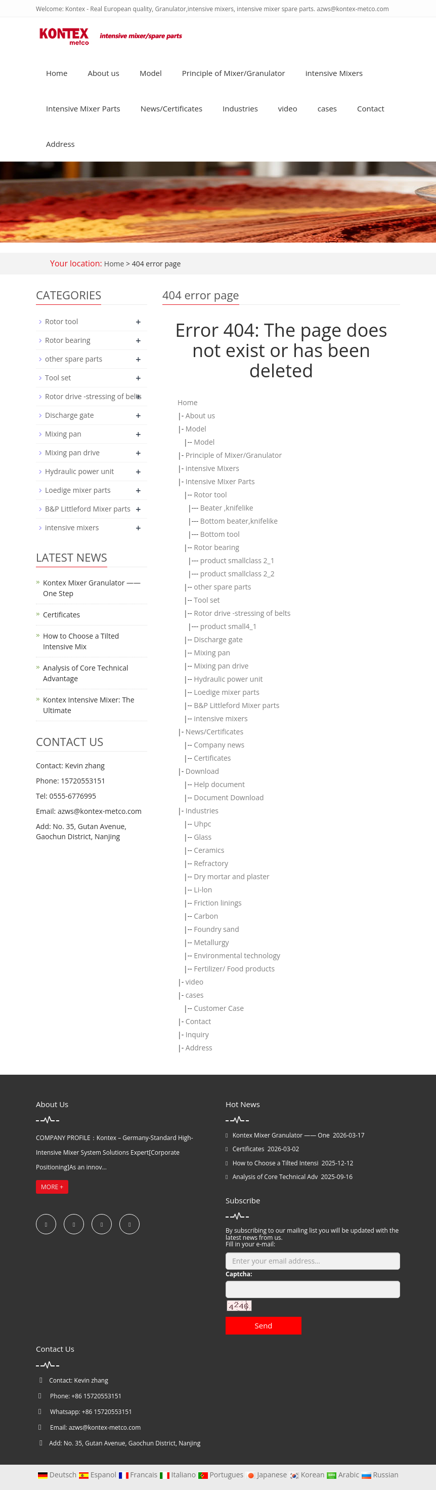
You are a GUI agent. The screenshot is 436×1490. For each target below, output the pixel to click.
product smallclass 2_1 (237, 560)
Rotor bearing (216, 547)
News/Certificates (171, 108)
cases (327, 108)
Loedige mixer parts (226, 692)
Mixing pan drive (221, 666)
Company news (219, 745)
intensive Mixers (334, 73)
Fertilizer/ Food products (234, 968)
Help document (219, 784)
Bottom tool (220, 534)
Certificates (212, 758)
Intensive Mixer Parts (83, 108)
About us (103, 73)
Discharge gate (218, 639)
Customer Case (219, 1008)
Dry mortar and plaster (231, 876)
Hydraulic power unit (228, 679)
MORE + (52, 1187)
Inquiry (197, 1034)
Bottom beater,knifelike (239, 521)
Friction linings (217, 903)
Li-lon (203, 889)
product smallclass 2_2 (237, 573)
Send (263, 1325)
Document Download (229, 797)
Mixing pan (212, 652)
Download (202, 771)
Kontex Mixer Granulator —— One (281, 1135)
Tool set (207, 600)
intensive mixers (220, 718)
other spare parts (222, 587)
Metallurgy (211, 942)
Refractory (211, 863)
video (287, 108)
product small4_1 (228, 626)
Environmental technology (237, 955)
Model (151, 73)
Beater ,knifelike (226, 508)
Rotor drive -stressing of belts (242, 613)
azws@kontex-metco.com (105, 1427)
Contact (370, 108)
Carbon (206, 916)
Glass (202, 837)
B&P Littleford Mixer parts (236, 705)
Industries (240, 108)
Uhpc (202, 824)
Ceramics (209, 850)
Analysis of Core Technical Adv (275, 1176)
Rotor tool (210, 494)
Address (60, 144)
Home (56, 73)
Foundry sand (216, 929)
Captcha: (239, 1274)
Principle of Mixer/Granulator (233, 73)
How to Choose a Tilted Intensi (276, 1163)
